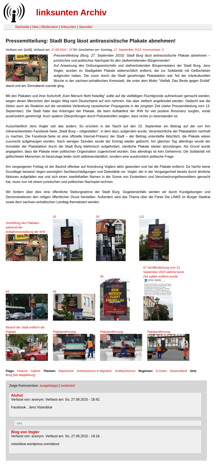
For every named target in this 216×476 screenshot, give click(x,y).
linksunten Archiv (71, 12)
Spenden (85, 27)
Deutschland (178, 371)
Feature (22, 371)
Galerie (35, 371)
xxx (19, 423)
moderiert (68, 385)
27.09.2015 (58, 49)
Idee (35, 27)
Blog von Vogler (25, 432)
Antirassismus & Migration (94, 371)
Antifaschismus (125, 371)
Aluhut (17, 395)
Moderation (49, 27)
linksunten (68, 27)
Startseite (22, 27)
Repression (66, 371)
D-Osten (161, 371)
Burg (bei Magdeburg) (20, 375)
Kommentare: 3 (153, 49)
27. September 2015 (127, 49)
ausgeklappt (49, 385)
